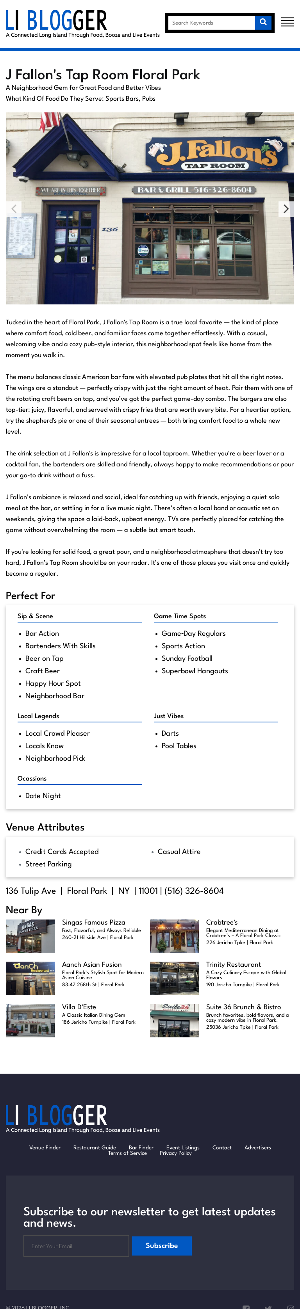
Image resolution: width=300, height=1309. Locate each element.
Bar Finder (141, 1148)
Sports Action (183, 646)
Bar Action (42, 633)
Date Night (43, 796)
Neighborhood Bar (54, 696)
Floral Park (87, 891)
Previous (13, 209)
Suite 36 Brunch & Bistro (243, 1007)
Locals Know (44, 746)
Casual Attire (179, 851)
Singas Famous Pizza (93, 923)
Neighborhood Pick (55, 758)
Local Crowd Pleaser (57, 733)
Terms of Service (127, 1153)
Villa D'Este (79, 1007)
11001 (148, 891)
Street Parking (48, 864)
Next (286, 209)
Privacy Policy (176, 1153)
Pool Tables (179, 746)
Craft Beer (42, 671)
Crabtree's (222, 923)
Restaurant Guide (94, 1148)
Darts (170, 733)
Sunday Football (187, 658)
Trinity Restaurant (233, 965)
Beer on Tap (44, 658)
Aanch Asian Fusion (92, 965)
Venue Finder (45, 1148)
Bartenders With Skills (60, 646)
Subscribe (162, 1246)
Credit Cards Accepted (61, 851)
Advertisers (258, 1148)
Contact (222, 1148)
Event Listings (183, 1148)
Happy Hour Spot (53, 683)
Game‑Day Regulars (194, 633)
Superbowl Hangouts (195, 671)
